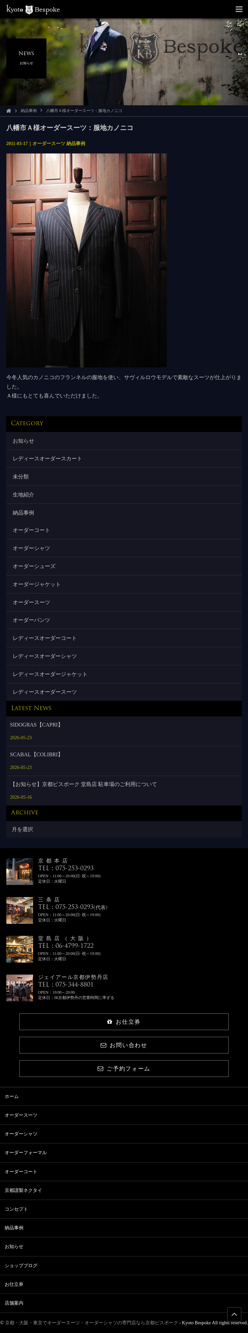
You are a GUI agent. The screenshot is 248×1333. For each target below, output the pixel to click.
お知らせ (23, 441)
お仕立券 (124, 1022)
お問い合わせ (124, 1045)
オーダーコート (31, 530)
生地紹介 (23, 494)
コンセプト (16, 1209)
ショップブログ (21, 1265)
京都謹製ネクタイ (23, 1190)
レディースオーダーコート (45, 638)
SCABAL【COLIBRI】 (36, 754)
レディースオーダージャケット (50, 674)
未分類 (21, 476)
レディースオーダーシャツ (45, 656)
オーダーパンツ (31, 620)
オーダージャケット (37, 584)
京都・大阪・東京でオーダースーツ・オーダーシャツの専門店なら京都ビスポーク (91, 1322)
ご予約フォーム (124, 1069)
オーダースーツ (31, 602)
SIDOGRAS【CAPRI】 (36, 725)
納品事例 (29, 110)
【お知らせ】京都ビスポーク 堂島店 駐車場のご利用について (83, 784)
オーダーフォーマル (26, 1152)
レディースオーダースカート (47, 458)
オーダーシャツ (31, 548)
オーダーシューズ (34, 566)
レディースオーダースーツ (45, 692)
